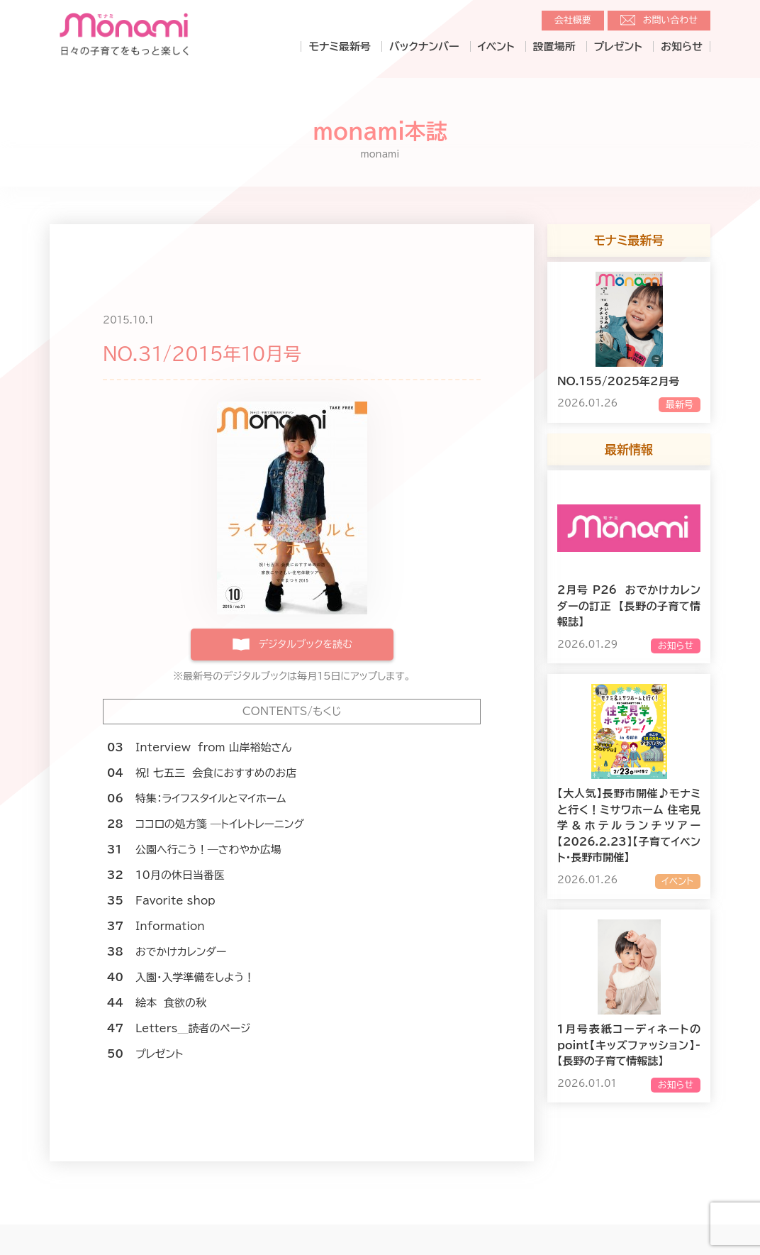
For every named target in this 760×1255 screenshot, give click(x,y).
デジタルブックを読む (305, 644)
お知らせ (682, 46)
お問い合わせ (670, 20)
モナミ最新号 (339, 46)
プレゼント (618, 46)
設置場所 (554, 46)
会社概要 (572, 20)
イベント (496, 46)
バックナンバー (424, 46)
